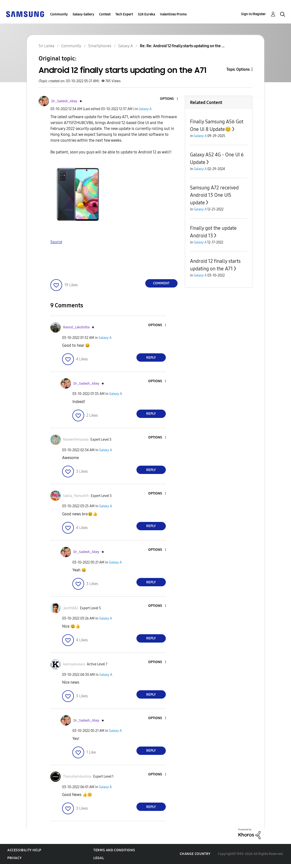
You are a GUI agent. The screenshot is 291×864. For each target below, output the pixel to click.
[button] (169, 99)
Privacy (14, 858)
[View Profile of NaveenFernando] (76, 440)
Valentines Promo (173, 14)
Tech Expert (124, 14)
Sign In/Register (253, 14)
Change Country (195, 854)
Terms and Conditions (114, 850)
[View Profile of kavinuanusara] (74, 664)
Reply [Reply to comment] (151, 358)
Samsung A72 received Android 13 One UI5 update (214, 195)
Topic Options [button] (238, 69)
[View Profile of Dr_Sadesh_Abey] (64, 101)
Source (56, 242)
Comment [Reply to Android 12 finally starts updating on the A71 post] (161, 283)
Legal (98, 858)
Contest (105, 14)
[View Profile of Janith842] (70, 608)
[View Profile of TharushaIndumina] (77, 776)
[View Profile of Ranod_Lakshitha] (76, 327)
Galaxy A (145, 109)
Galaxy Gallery (83, 14)
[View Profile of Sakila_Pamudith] (76, 496)
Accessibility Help (24, 850)
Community (59, 14)
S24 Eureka (146, 14)
